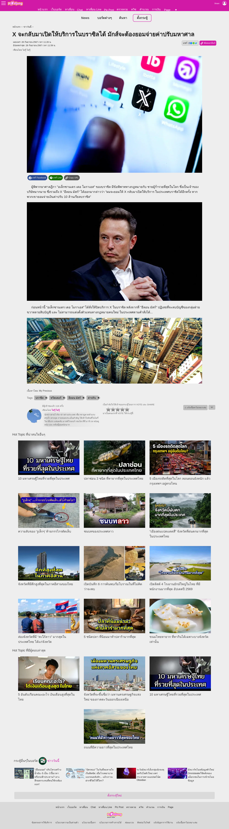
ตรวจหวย (122, 9)
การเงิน (156, 9)
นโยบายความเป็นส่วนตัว (66, 822)
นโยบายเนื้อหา (89, 822)
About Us (129, 822)
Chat (80, 9)
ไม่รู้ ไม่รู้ (26, 50)
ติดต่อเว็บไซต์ (143, 822)
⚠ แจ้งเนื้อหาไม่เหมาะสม (195, 408)
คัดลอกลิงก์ (207, 43)
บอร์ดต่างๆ (104, 18)
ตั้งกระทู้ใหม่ (114, 795)
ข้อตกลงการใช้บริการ (42, 822)
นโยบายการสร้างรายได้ (110, 822)
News (85, 18)
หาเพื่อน (69, 9)
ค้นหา (123, 18)
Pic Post (109, 9)
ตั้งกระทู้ (142, 18)
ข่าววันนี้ (27, 27)
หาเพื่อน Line (93, 9)
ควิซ (133, 9)
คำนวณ (144, 9)
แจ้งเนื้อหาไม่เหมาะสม (186, 822)
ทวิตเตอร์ (56, 398)
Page (167, 9)
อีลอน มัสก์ (74, 398)
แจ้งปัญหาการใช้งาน (163, 822)
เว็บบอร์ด (56, 9)
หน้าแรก (43, 9)
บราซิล (40, 398)
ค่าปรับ (92, 398)
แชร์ (190, 43)
